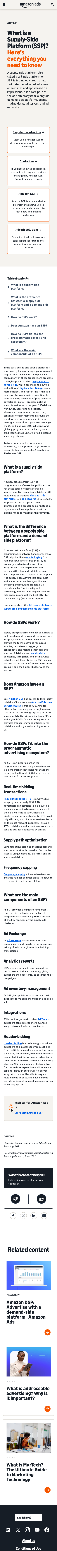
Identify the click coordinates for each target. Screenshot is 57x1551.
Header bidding (13, 1043)
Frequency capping (15, 874)
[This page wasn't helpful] (15, 1199)
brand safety (37, 653)
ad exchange (14, 940)
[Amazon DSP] (28, 194)
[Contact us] (28, 161)
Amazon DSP (16, 698)
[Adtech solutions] (28, 230)
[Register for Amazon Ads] (32, 1105)
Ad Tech (42, 1019)
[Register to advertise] (28, 132)
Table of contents (18, 278)
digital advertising (31, 388)
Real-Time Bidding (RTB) (18, 798)
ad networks (29, 498)
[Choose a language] (28, 1517)
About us (28, 1540)
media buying (34, 557)
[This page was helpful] (41, 1199)
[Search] (52, 4)
